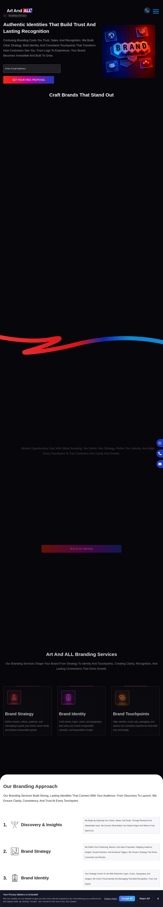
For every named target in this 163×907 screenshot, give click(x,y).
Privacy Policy (110, 898)
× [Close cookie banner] (158, 898)
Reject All (145, 898)
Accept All (127, 898)
